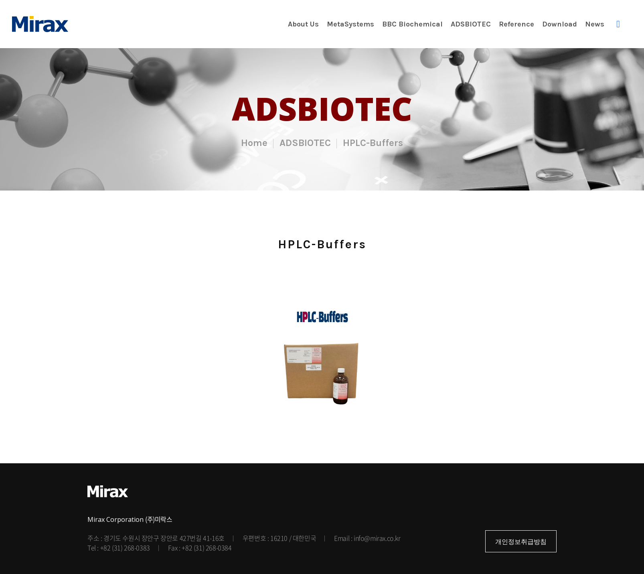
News (594, 24)
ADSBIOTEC (471, 24)
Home (254, 142)
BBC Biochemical (412, 24)
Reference (516, 24)
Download (559, 24)
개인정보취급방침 (521, 542)
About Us (303, 24)
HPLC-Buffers (373, 142)
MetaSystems (350, 24)
